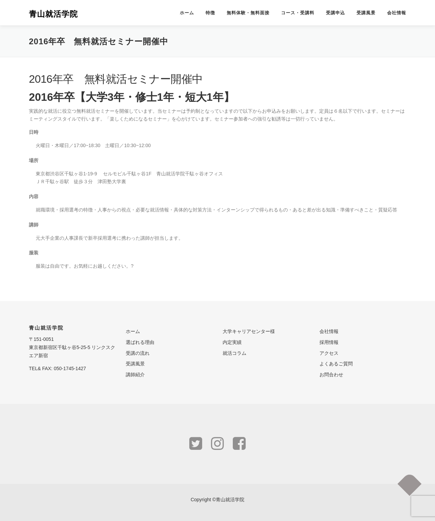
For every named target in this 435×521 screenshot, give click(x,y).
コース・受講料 (297, 12)
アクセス (328, 353)
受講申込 (335, 12)
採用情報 (328, 342)
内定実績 (232, 342)
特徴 (210, 12)
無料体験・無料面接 (248, 12)
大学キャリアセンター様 (249, 331)
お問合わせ (331, 374)
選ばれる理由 (140, 342)
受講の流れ (138, 353)
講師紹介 (135, 374)
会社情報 (396, 12)
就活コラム (234, 353)
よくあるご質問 (336, 363)
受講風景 (366, 12)
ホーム (187, 12)
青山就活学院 (53, 13)
